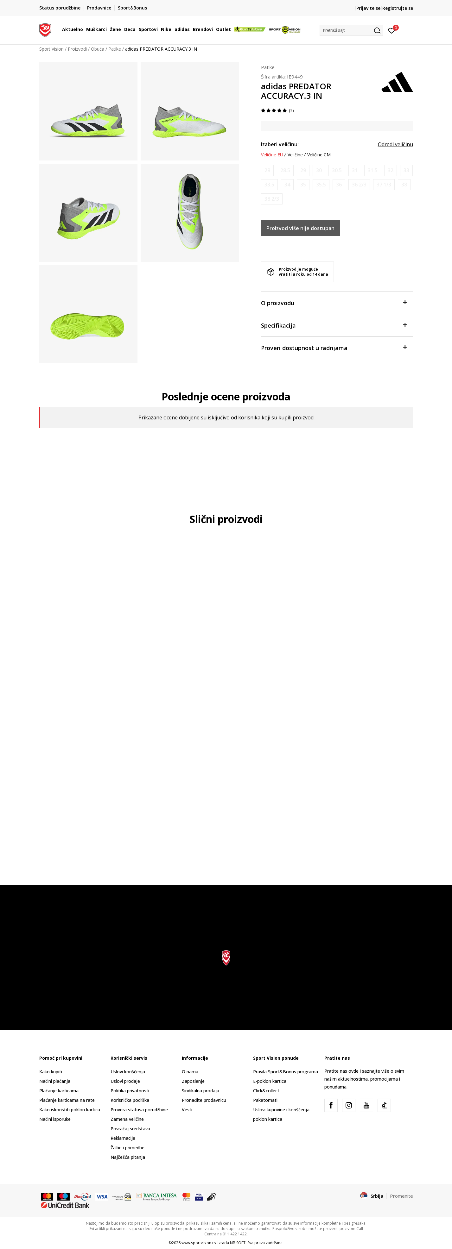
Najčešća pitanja (128, 1157)
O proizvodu (334, 302)
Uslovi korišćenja (128, 1072)
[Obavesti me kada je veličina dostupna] (267, 170)
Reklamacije (123, 1138)
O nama (190, 1072)
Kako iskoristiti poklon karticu (69, 1110)
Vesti (187, 1110)
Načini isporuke (55, 1119)
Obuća (97, 49)
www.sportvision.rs (198, 1243)
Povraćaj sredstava (130, 1129)
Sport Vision (51, 49)
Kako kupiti (50, 1072)
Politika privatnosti (130, 1091)
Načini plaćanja (54, 1081)
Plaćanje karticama (59, 1091)
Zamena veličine (127, 1119)
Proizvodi (77, 49)
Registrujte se (397, 8)
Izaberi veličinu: (280, 144)
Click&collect (266, 1091)
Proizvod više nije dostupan (300, 228)
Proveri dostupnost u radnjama (334, 347)
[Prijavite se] (392, 30)
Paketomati (265, 1100)
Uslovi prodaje (125, 1081)
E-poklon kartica (269, 1081)
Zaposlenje (193, 1081)
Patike (114, 49)
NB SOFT (237, 1243)
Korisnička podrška (130, 1100)
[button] (351, 30)
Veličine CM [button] (319, 154)
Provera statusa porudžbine (139, 1110)
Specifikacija (334, 325)
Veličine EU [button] (272, 154)
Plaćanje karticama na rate (67, 1100)
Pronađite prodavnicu (204, 1100)
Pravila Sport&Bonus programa (285, 1072)
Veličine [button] (295, 154)
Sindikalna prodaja (200, 1091)
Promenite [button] (401, 1196)
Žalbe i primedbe (127, 1148)
